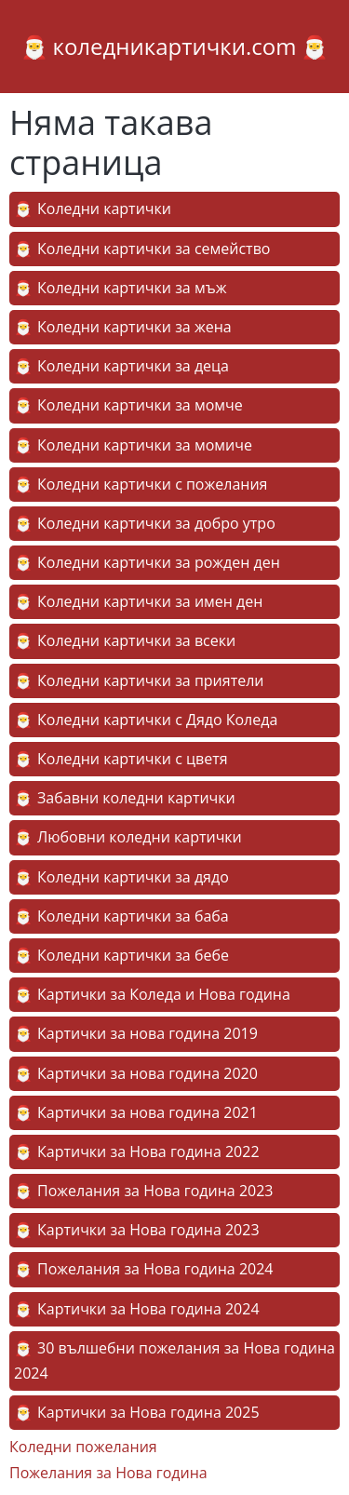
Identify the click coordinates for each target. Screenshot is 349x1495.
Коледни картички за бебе (133, 955)
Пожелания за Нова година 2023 (155, 1190)
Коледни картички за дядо (133, 877)
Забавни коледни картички (136, 798)
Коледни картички (104, 208)
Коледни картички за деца (133, 366)
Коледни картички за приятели (150, 680)
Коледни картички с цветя (132, 758)
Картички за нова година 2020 (147, 1073)
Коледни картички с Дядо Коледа (157, 719)
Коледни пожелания (83, 1446)
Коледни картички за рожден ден (158, 562)
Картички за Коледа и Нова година (163, 994)
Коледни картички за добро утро (156, 523)
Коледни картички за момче (140, 405)
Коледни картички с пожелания (152, 484)
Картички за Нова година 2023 (148, 1229)
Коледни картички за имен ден (149, 601)
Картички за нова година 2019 (147, 1033)
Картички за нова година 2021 (147, 1112)
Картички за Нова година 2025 (148, 1412)
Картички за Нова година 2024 (148, 1309)
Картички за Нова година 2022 (148, 1151)
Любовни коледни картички (139, 837)
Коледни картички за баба (133, 916)
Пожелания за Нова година (108, 1472)
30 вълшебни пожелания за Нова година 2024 (174, 1360)
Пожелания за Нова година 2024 (155, 1269)
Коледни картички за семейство (153, 248)
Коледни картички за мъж (131, 287)
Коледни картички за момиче (144, 445)
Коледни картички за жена (134, 327)
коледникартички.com (175, 46)
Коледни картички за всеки (136, 640)
